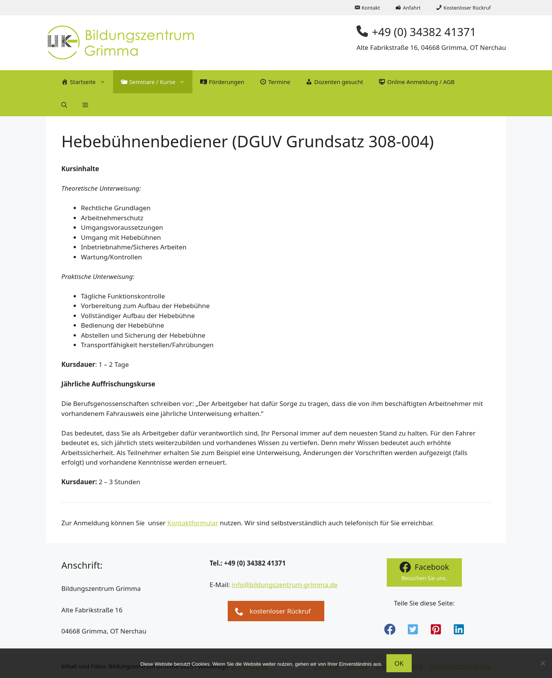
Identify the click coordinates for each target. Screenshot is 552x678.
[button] (64, 104)
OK (399, 663)
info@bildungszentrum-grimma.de (285, 584)
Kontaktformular (192, 522)
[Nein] (542, 663)
